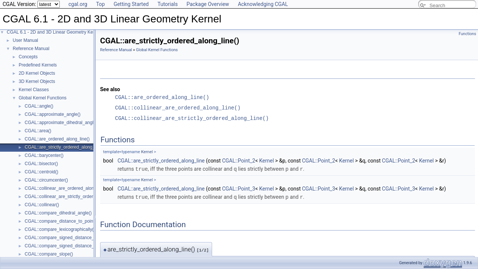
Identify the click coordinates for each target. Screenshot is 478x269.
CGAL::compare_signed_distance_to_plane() (69, 245)
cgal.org (77, 4)
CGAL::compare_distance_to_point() (61, 221)
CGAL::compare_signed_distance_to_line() (67, 237)
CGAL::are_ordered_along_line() (57, 139)
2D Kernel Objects (37, 73)
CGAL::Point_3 (238, 188)
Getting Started (131, 4)
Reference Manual (31, 48)
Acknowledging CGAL (263, 4)
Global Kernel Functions (42, 98)
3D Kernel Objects (37, 81)
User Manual (25, 40)
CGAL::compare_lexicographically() (60, 229)
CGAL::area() (38, 130)
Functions (467, 33)
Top (100, 4)
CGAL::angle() (39, 106)
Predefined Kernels (38, 65)
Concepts (28, 56)
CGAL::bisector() (41, 163)
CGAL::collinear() (42, 204)
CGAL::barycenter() (44, 155)
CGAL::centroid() (41, 171)
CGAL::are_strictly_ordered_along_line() (65, 147)
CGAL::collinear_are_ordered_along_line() (67, 188)
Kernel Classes (34, 89)
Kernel (147, 151)
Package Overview (207, 4)
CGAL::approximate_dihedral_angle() (62, 122)
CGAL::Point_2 (238, 161)
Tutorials (168, 4)
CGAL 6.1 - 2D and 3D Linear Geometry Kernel (53, 32)
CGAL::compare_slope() (49, 254)
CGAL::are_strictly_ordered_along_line (161, 161)
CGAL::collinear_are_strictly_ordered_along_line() (74, 196)
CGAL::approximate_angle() (52, 114)
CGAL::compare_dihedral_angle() (58, 213)
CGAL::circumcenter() (46, 180)
